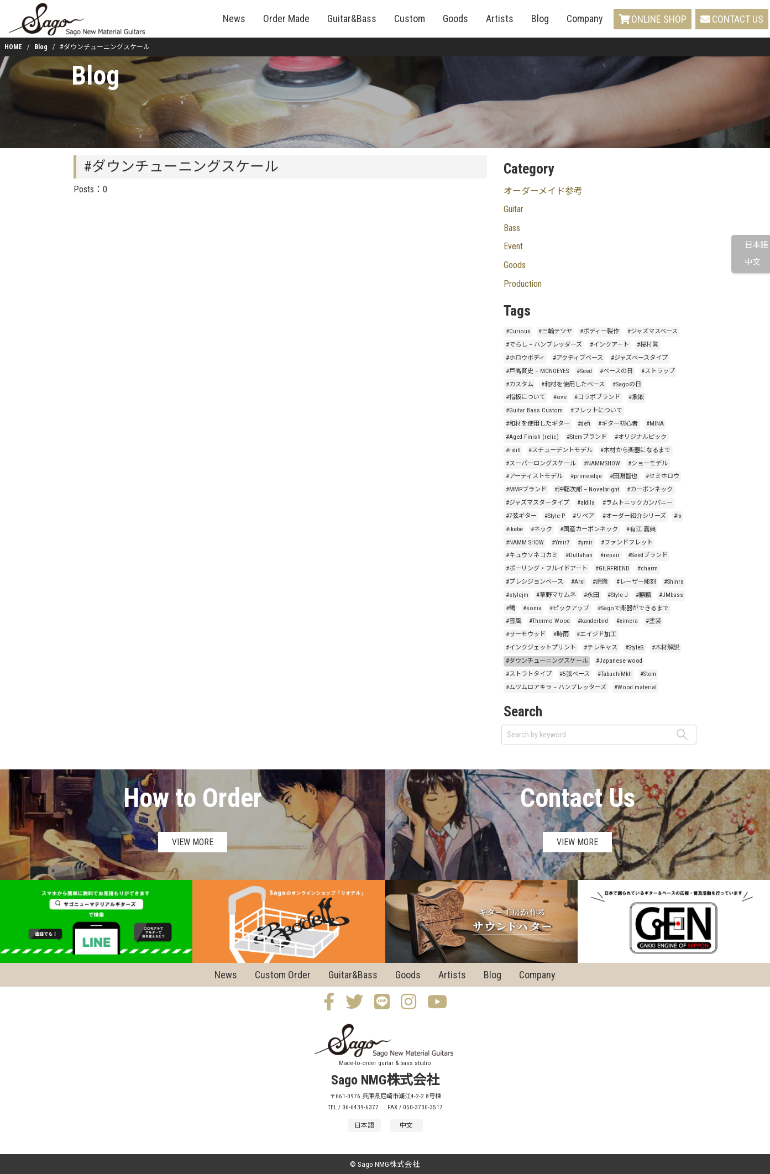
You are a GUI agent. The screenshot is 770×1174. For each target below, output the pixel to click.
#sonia (532, 608)
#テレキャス (600, 647)
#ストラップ (658, 371)
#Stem (648, 674)
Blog (540, 18)
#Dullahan (579, 555)
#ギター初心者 (618, 423)
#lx (678, 516)
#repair (610, 555)
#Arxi (578, 581)
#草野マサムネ (556, 595)
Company (585, 18)
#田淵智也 (623, 476)
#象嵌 (636, 397)
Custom (409, 18)
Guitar (513, 209)
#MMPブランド (526, 489)
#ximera (627, 621)
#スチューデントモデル (560, 450)
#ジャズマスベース (652, 331)
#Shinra (674, 581)
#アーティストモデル (534, 476)
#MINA (655, 423)
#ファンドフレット (627, 542)
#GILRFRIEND (612, 568)
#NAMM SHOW (525, 542)
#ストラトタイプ (529, 674)
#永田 (591, 595)
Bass (512, 228)
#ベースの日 (616, 371)
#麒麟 (643, 595)
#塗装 (653, 621)
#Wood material (635, 687)
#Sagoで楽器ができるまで (633, 608)
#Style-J (617, 595)
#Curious (518, 331)
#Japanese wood (619, 660)
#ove (560, 397)
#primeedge (586, 476)
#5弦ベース (574, 674)
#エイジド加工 (596, 634)
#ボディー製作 (599, 331)
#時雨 (561, 634)
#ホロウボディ (525, 357)
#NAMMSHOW (602, 463)
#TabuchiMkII (615, 674)
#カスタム (519, 384)
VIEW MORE (192, 842)
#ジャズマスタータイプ (537, 502)
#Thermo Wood (549, 621)
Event (513, 246)
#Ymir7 (561, 542)
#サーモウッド (526, 634)
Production (523, 284)
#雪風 (513, 621)
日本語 (756, 245)
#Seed (584, 371)
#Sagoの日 (626, 384)
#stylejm (517, 595)
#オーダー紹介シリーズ (634, 516)
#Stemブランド (587, 437)
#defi (584, 423)
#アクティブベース (578, 357)
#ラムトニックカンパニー (638, 502)
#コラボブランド (597, 397)
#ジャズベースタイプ (639, 357)
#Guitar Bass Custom (534, 410)
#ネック (541, 529)
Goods (455, 18)
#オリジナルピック (641, 437)
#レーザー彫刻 (636, 581)
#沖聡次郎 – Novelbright (586, 489)
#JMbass (671, 595)
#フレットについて (596, 410)
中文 (752, 262)
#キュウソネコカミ (532, 555)
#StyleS (634, 647)
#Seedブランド (648, 555)
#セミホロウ (662, 476)
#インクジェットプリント (541, 647)
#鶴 (510, 608)
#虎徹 (600, 581)
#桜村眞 (647, 344)
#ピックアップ (569, 608)
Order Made (286, 18)
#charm (647, 568)
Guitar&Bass (351, 18)
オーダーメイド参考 (543, 191)
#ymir (585, 542)
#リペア (583, 516)
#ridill (513, 450)
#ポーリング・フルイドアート (547, 568)
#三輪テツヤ (555, 331)
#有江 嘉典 (641, 529)
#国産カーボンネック (589, 529)
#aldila (586, 502)
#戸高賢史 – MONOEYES (537, 371)
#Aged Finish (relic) (532, 437)
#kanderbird (593, 621)
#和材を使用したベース (573, 384)
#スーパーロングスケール (541, 463)
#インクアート (609, 344)
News (234, 18)
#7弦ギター (521, 516)
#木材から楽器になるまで (635, 450)
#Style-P (554, 516)
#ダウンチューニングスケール (547, 660)
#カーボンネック (650, 489)
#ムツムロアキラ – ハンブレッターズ (556, 687)
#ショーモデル (648, 463)
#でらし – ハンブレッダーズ (544, 344)
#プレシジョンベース (534, 581)
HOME (13, 47)
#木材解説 (665, 647)
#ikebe (514, 529)
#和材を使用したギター (538, 423)
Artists (500, 18)
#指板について (526, 397)
